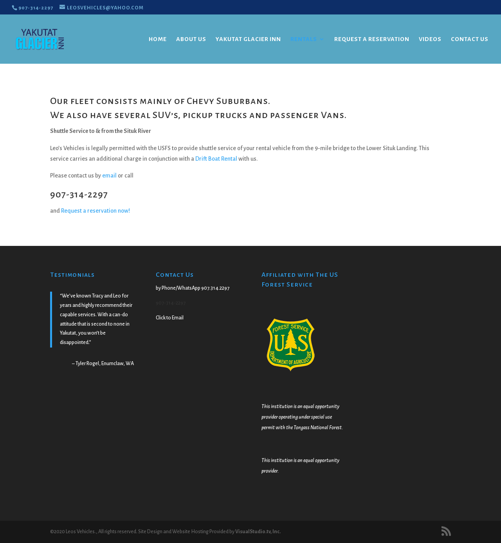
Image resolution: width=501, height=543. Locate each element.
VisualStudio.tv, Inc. (258, 531)
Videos (430, 39)
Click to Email (170, 318)
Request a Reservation (371, 39)
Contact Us (469, 39)
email (110, 175)
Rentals (303, 39)
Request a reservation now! (95, 211)
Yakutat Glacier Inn (248, 39)
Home (158, 39)
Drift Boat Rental (216, 159)
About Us (191, 39)
